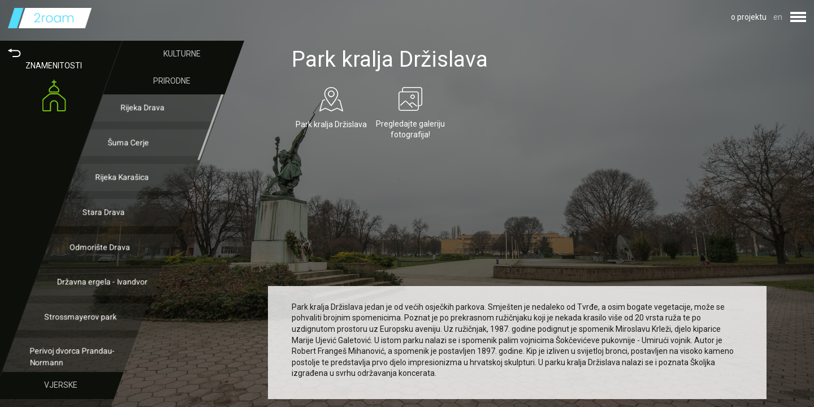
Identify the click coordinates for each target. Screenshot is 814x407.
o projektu (749, 16)
